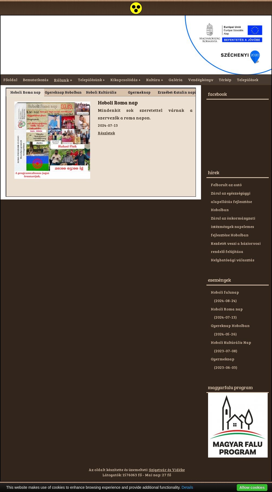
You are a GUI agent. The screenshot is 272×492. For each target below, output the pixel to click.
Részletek (106, 132)
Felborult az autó (226, 184)
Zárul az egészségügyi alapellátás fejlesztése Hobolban (231, 201)
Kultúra (153, 79)
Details (187, 487)
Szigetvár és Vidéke (167, 469)
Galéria (176, 79)
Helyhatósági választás (232, 259)
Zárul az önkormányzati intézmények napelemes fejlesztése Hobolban (233, 226)
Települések (247, 79)
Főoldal (10, 79)
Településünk (90, 79)
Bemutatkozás (35, 79)
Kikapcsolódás (124, 79)
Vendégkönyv (200, 79)
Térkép (225, 79)
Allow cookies (252, 487)
